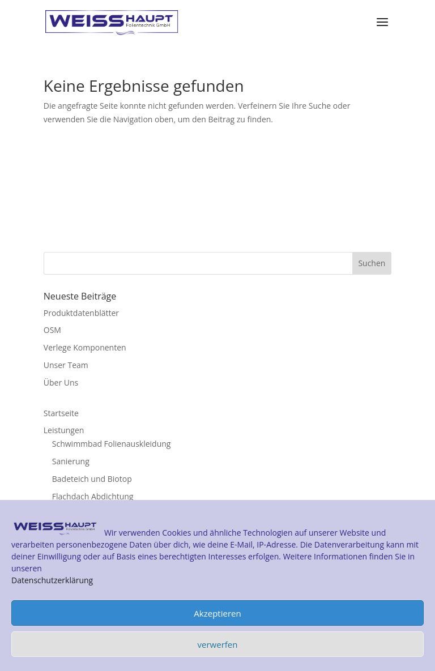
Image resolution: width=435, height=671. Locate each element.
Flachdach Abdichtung (93, 496)
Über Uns (61, 382)
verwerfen (218, 644)
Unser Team (66, 365)
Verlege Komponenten (85, 347)
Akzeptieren (217, 613)
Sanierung (70, 461)
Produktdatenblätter (81, 312)
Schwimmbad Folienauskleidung (111, 443)
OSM (52, 329)
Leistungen (64, 430)
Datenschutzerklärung (52, 580)
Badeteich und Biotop (92, 478)
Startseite (61, 413)
